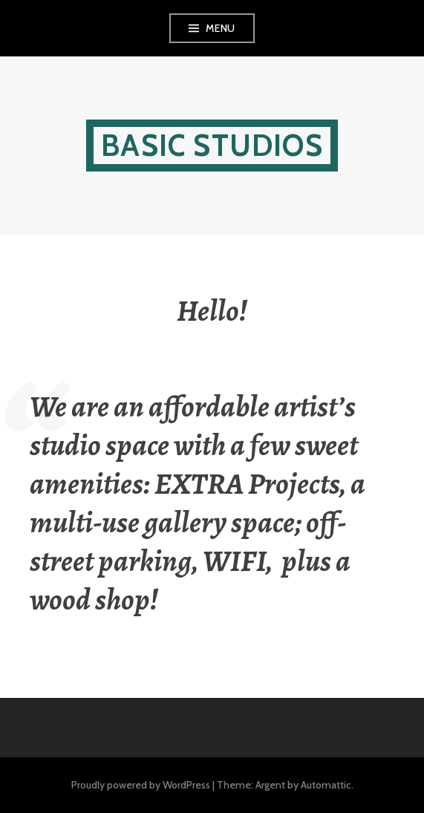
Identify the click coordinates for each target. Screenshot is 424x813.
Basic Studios (212, 145)
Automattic (326, 784)
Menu (220, 28)
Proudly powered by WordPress (140, 784)
